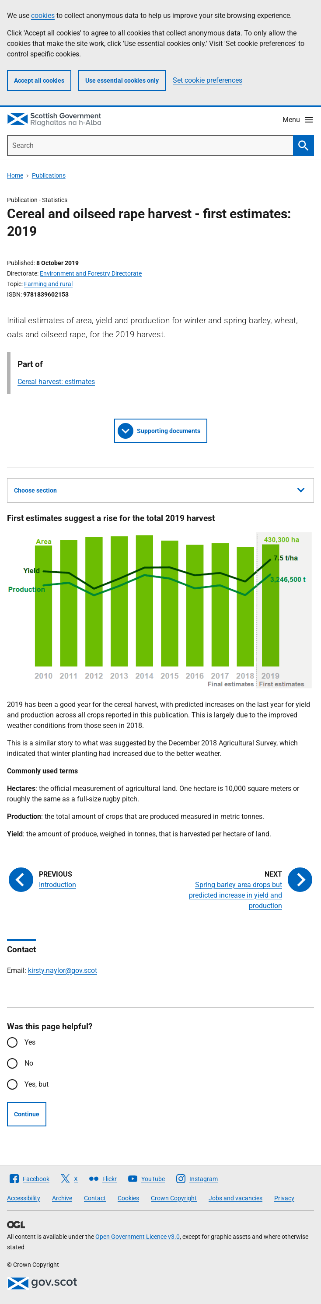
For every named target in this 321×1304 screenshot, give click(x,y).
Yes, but (36, 1084)
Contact (95, 1198)
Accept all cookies (39, 80)
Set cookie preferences (207, 80)
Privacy (284, 1198)
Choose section (159, 489)
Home (15, 175)
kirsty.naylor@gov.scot (62, 970)
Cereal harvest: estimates (56, 382)
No (28, 1063)
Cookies (128, 1198)
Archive (62, 1198)
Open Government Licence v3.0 (137, 1236)
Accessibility (23, 1198)
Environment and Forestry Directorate (91, 273)
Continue (26, 1114)
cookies (43, 15)
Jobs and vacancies (235, 1198)
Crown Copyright (174, 1198)
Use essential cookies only (122, 80)
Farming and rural (48, 283)
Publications (49, 175)
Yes (29, 1042)
